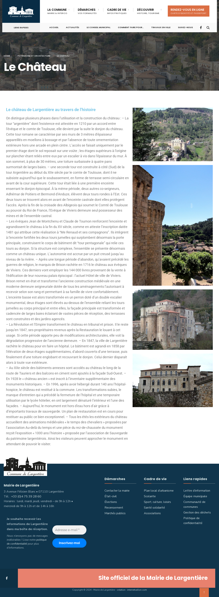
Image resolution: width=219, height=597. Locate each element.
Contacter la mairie (117, 491)
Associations (152, 513)
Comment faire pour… (131, 26)
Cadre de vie (117, 11)
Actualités (72, 26)
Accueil (53, 26)
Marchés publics (115, 513)
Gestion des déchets (197, 512)
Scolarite (150, 496)
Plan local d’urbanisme (159, 491)
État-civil (111, 496)
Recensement (114, 508)
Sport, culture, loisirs (157, 502)
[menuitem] (60, 10)
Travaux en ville (160, 26)
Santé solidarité (154, 508)
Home (7, 55)
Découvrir (148, 11)
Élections (111, 502)
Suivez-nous (185, 26)
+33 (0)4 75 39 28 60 (26, 496)
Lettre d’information (196, 491)
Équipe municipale (195, 496)
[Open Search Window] (208, 27)
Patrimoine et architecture (34, 55)
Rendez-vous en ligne (188, 11)
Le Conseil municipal (98, 26)
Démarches (87, 11)
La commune (57, 11)
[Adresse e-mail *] (69, 529)
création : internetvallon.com (132, 589)
